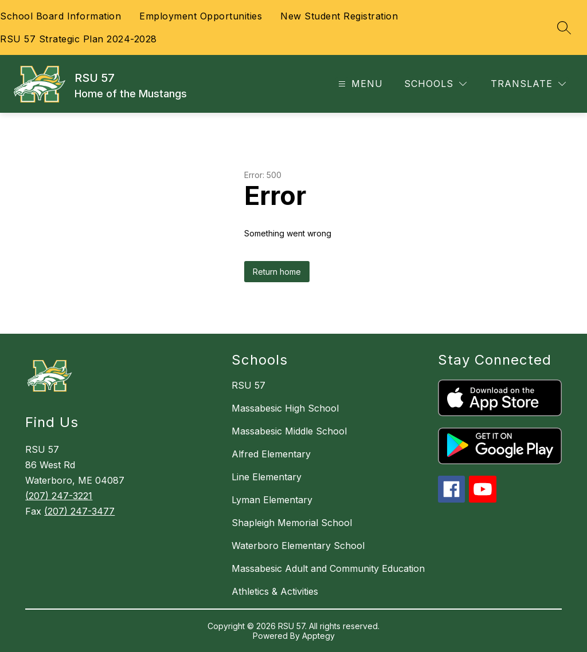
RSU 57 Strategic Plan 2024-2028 (78, 39)
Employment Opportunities (200, 16)
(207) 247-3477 (79, 511)
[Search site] (564, 27)
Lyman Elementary (272, 499)
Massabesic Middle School (289, 431)
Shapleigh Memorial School (292, 522)
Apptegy (318, 636)
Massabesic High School (285, 408)
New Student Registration (339, 16)
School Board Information (60, 16)
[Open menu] (359, 84)
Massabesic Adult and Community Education (328, 568)
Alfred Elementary (271, 454)
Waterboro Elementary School (298, 545)
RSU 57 (248, 385)
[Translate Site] (528, 84)
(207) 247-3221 (58, 495)
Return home (277, 271)
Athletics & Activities (275, 591)
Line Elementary (267, 477)
